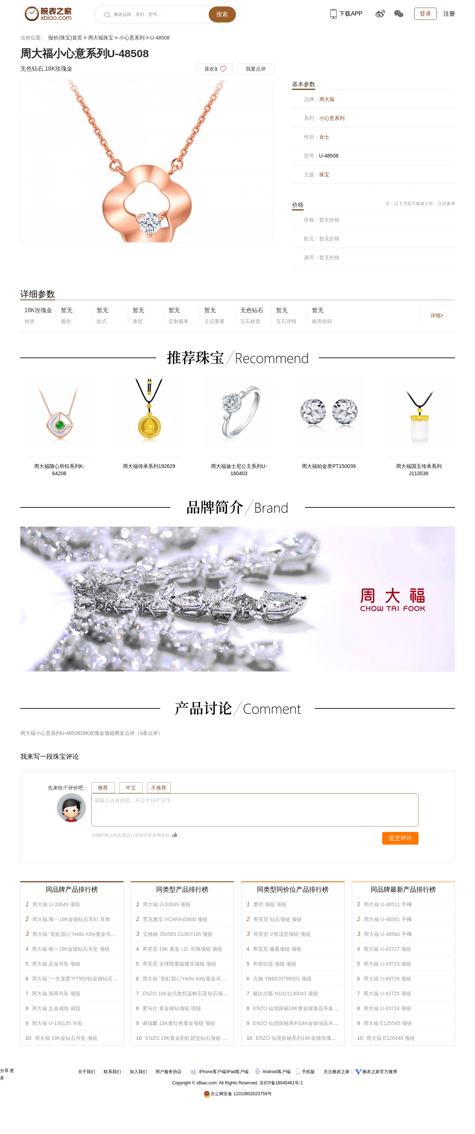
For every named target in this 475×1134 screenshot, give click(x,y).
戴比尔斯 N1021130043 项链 (285, 993)
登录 (425, 14)
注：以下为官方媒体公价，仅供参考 (420, 203)
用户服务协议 (168, 1071)
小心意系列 (132, 38)
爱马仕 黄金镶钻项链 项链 (171, 1008)
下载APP (346, 14)
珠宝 (324, 174)
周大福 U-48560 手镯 (387, 934)
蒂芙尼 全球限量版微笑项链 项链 (179, 964)
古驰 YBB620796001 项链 (282, 979)
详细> (436, 315)
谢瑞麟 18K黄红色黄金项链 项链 (178, 1023)
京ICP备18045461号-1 (281, 1082)
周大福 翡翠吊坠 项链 (56, 993)
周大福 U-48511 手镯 (387, 904)
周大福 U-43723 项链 (387, 964)
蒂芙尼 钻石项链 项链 (277, 919)
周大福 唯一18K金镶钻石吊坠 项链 (71, 949)
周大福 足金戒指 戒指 (56, 1008)
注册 (449, 14)
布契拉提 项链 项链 (274, 964)
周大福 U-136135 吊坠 (57, 1023)
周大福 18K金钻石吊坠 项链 (66, 1038)
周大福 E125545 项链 (387, 1023)
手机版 (306, 1071)
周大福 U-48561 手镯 (387, 919)
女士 (324, 137)
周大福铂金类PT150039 (329, 466)
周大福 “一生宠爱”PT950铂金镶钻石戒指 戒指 (83, 979)
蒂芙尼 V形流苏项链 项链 (281, 934)
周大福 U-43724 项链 (387, 1008)
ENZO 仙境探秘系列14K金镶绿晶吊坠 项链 (301, 1023)
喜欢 (210, 69)
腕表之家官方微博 (379, 1071)
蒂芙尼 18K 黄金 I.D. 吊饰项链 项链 (182, 949)
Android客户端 (273, 1071)
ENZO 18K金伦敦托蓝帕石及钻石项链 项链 (190, 993)
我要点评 (256, 69)
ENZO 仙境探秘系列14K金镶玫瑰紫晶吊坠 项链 (309, 1038)
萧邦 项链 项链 (270, 904)
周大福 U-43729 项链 (387, 979)
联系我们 (112, 1071)
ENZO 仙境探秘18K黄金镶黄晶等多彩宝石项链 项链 (311, 1008)
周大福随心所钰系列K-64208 (59, 469)
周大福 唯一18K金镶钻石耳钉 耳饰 (71, 919)
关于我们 (86, 1071)
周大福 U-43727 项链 (387, 949)
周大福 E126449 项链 (390, 1038)
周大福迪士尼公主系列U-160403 (239, 469)
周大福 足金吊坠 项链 (56, 964)
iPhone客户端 (208, 1071)
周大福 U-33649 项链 (56, 904)
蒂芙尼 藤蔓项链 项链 (277, 949)
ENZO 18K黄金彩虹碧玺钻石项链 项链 (188, 1038)
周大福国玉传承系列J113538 (419, 469)
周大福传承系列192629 (149, 466)
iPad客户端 (238, 1071)
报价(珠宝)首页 (65, 38)
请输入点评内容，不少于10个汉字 (133, 800)
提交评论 (400, 838)
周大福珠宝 (100, 38)
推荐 (103, 788)
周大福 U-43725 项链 (387, 993)
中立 (131, 788)
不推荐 (158, 788)
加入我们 (138, 1071)
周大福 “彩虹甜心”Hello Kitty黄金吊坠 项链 (79, 934)
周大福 (326, 99)
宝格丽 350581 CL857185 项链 (178, 934)
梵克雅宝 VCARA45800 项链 (175, 919)
